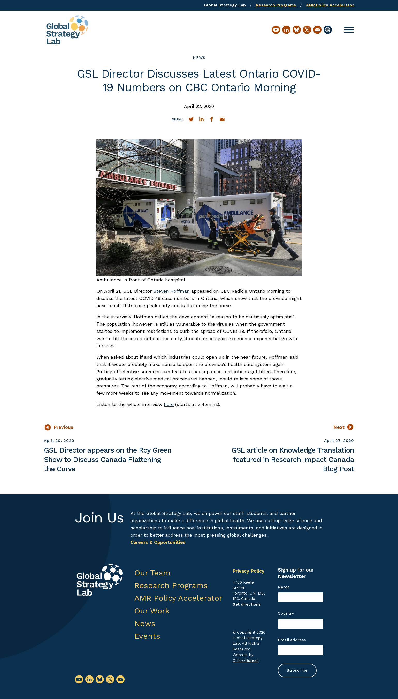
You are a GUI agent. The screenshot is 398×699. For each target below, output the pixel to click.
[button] (349, 30)
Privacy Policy (248, 571)
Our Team (152, 572)
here (169, 404)
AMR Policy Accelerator (330, 5)
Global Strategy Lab (225, 5)
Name (284, 586)
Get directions (247, 604)
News (199, 57)
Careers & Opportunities (158, 542)
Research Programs (276, 5)
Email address (292, 639)
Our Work (152, 610)
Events (147, 636)
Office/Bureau (246, 660)
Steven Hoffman (171, 291)
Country (286, 613)
